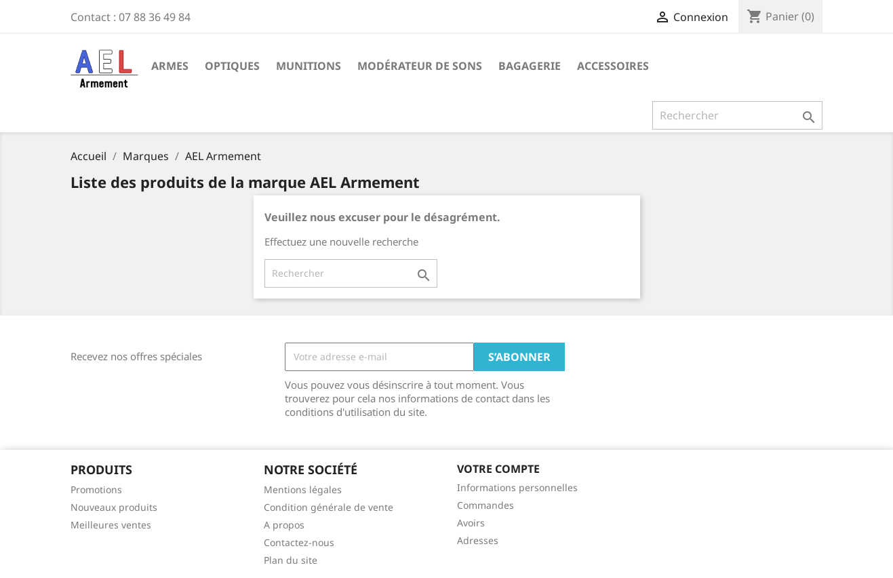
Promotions (96, 489)
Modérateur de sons (419, 65)
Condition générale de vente (328, 507)
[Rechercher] (737, 115)
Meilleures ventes (111, 524)
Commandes (485, 505)
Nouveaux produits (114, 507)
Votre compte (498, 468)
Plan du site (290, 560)
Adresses (477, 540)
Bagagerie (529, 65)
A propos (284, 524)
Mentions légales (303, 489)
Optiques (232, 65)
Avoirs (471, 522)
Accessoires (613, 65)
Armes (169, 65)
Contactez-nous (299, 542)
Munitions (308, 65)
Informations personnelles (517, 487)
